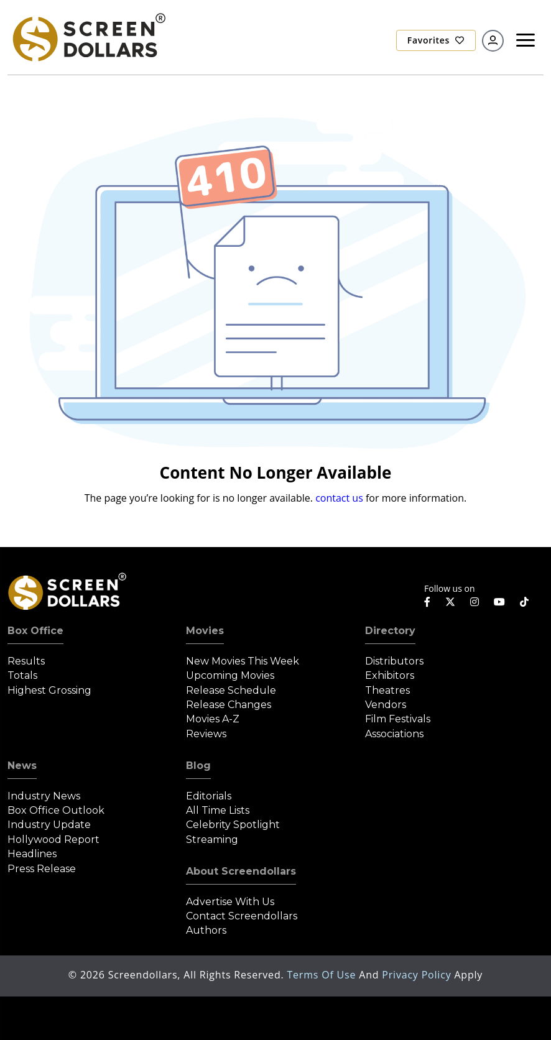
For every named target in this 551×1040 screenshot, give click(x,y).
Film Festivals (397, 719)
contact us (339, 498)
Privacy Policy (418, 975)
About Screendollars (241, 871)
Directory (390, 631)
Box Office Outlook (55, 810)
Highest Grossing (49, 690)
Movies (205, 631)
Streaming (212, 839)
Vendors (385, 705)
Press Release (41, 869)
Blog (198, 765)
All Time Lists (217, 810)
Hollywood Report (53, 839)
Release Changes (228, 705)
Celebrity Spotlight (233, 825)
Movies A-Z (212, 719)
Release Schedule (231, 690)
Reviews (206, 734)
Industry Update (49, 825)
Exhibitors (389, 675)
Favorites (436, 40)
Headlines (32, 854)
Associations (394, 734)
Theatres (387, 690)
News (22, 765)
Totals (22, 675)
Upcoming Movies (230, 675)
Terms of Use (323, 975)
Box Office (35, 631)
